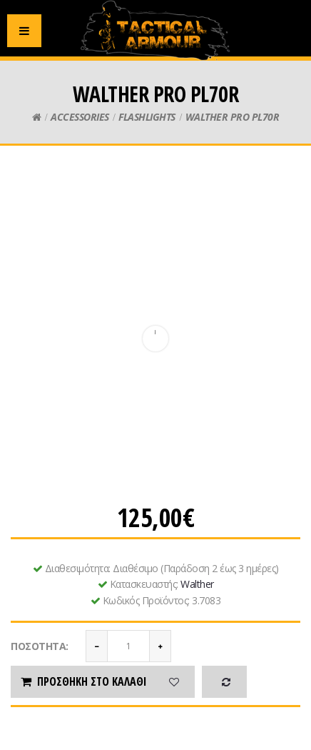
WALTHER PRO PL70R (232, 117)
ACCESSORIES (80, 117)
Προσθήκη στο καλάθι (83, 681)
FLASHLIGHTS (146, 117)
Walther (197, 584)
